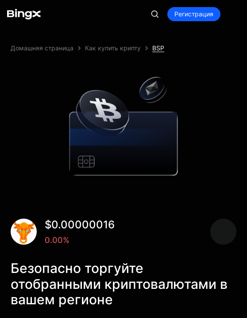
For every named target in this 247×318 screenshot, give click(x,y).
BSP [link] (158, 48)
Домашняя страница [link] (42, 48)
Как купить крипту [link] (113, 48)
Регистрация (193, 14)
